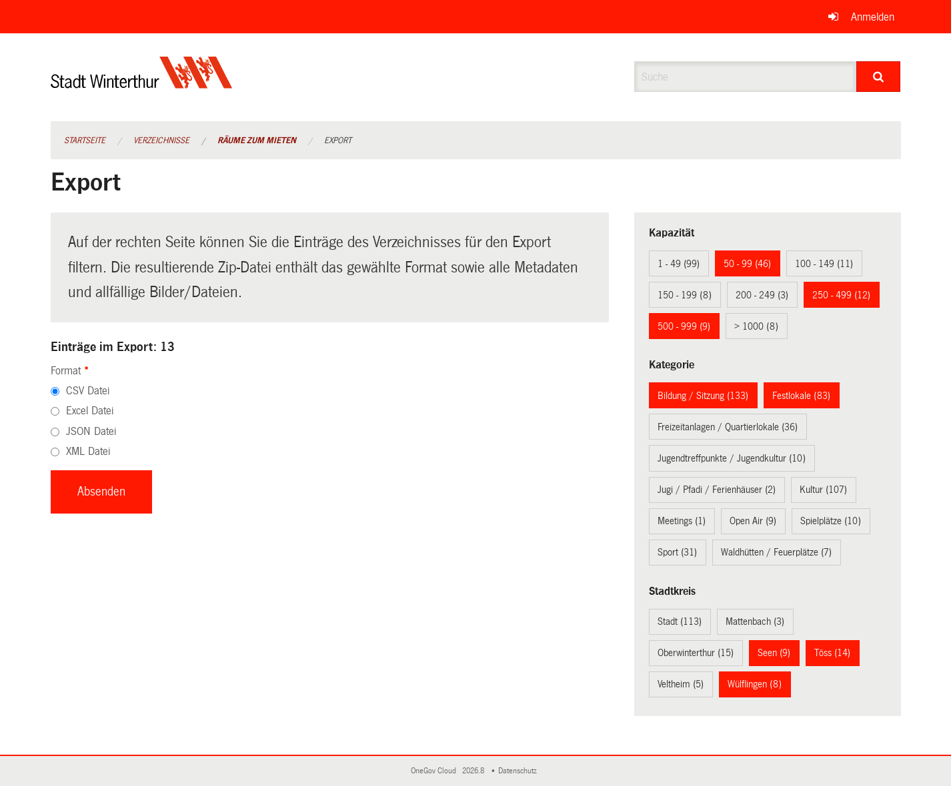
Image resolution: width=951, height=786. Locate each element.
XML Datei (88, 451)
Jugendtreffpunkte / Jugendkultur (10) (732, 458)
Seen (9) (774, 652)
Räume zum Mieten (256, 140)
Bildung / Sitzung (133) (703, 395)
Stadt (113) (680, 621)
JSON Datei (91, 431)
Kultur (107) (823, 489)
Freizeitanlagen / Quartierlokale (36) (728, 427)
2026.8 (474, 771)
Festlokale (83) (801, 395)
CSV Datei (87, 390)
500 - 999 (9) (684, 326)
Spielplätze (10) (830, 521)
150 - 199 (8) (685, 295)
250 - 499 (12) (841, 295)
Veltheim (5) (681, 684)
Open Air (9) (753, 521)
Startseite (84, 140)
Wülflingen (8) (755, 684)
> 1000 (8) (756, 326)
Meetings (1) (682, 521)
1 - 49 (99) (679, 263)
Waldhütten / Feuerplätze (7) (776, 552)
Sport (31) (677, 552)
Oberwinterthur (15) (696, 652)
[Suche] (878, 76)
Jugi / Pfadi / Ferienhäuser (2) (717, 489)
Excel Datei (89, 410)
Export (337, 140)
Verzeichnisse (161, 140)
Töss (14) (832, 652)
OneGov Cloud (435, 771)
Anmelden (872, 17)
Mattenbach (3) (755, 621)
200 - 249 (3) (762, 295)
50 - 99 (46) (747, 263)
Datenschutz (519, 771)
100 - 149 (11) (824, 263)
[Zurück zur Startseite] (142, 83)
